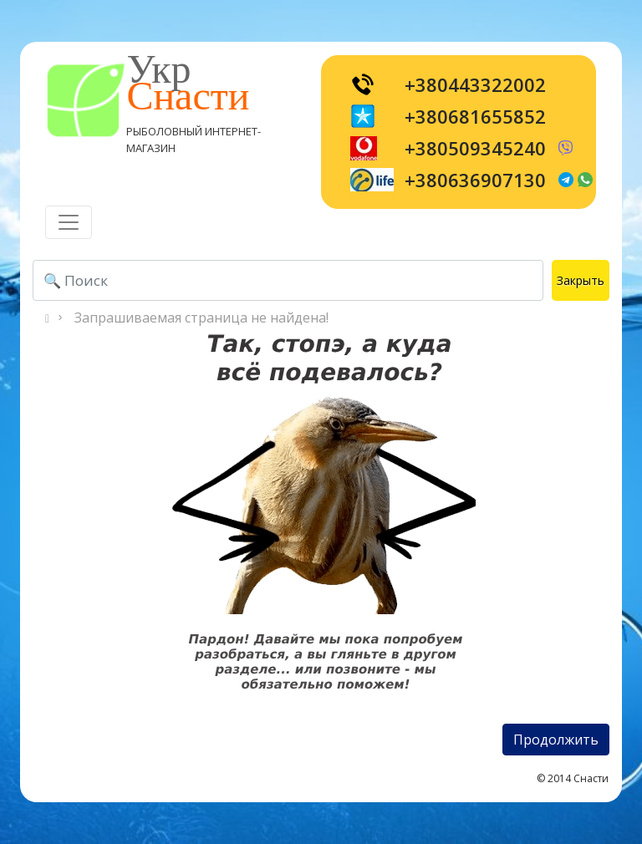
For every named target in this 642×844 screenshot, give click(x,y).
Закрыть (580, 280)
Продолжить (556, 739)
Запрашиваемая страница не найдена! (201, 317)
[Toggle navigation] (68, 222)
